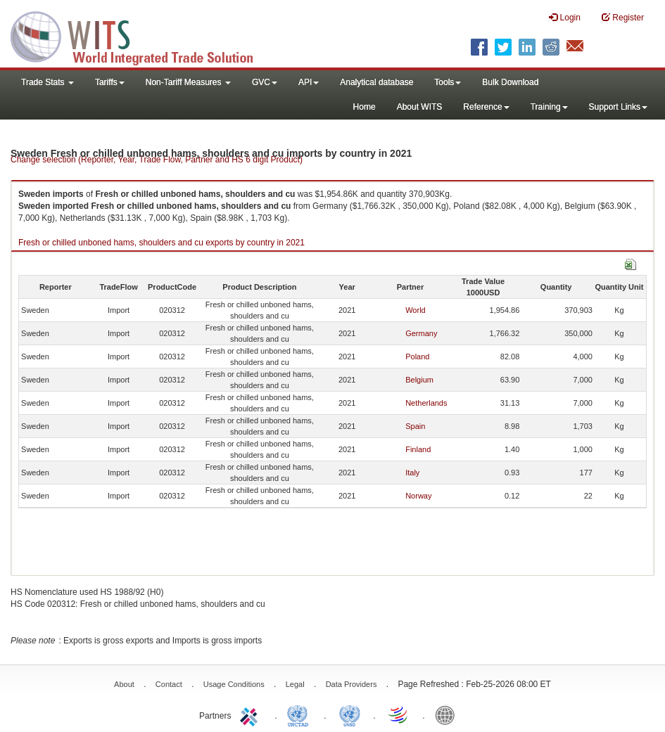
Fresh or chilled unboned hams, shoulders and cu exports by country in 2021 (161, 243)
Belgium (419, 379)
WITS (140, 35)
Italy (412, 472)
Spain (415, 426)
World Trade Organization (399, 714)
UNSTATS (350, 714)
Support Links (618, 107)
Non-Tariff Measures (188, 82)
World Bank (448, 714)
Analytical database (376, 82)
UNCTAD (300, 714)
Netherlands (426, 403)
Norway (418, 496)
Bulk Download (510, 82)
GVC (264, 82)
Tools (447, 82)
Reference (486, 107)
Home (364, 107)
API (308, 82)
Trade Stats (47, 82)
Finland (418, 449)
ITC (251, 714)
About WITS (420, 107)
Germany (421, 333)
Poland (417, 356)
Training (549, 107)
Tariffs (110, 82)
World (415, 310)
